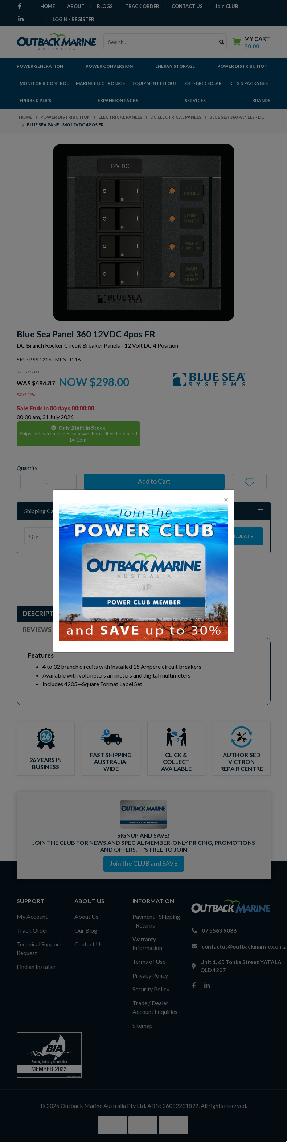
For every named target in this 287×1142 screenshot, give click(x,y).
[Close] (226, 499)
